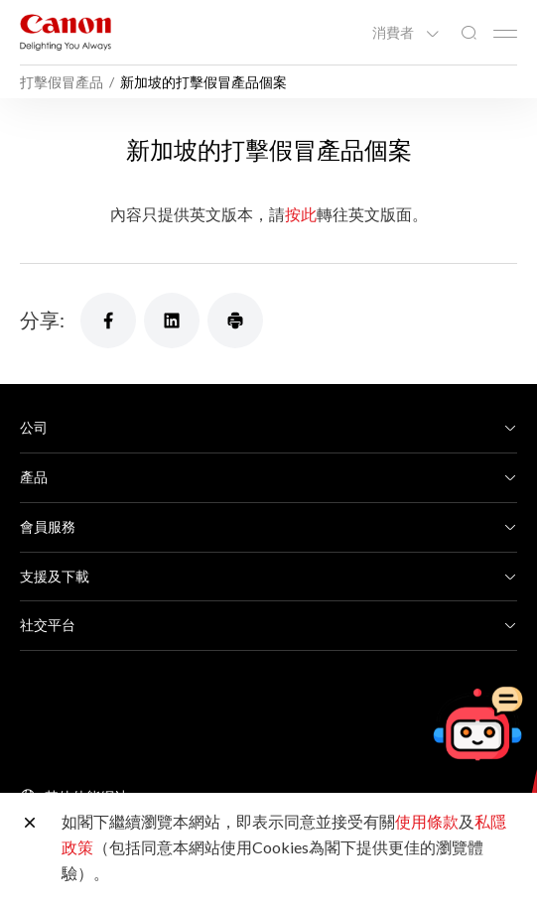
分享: (42, 319)
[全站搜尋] (468, 33)
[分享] (108, 320)
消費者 (394, 33)
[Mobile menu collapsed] (505, 34)
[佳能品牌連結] (65, 32)
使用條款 (427, 821)
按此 (301, 213)
